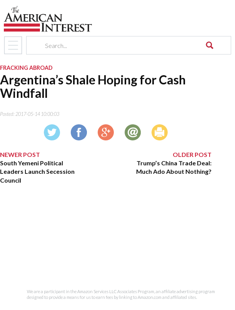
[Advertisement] (105, 237)
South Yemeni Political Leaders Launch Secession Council (37, 171)
